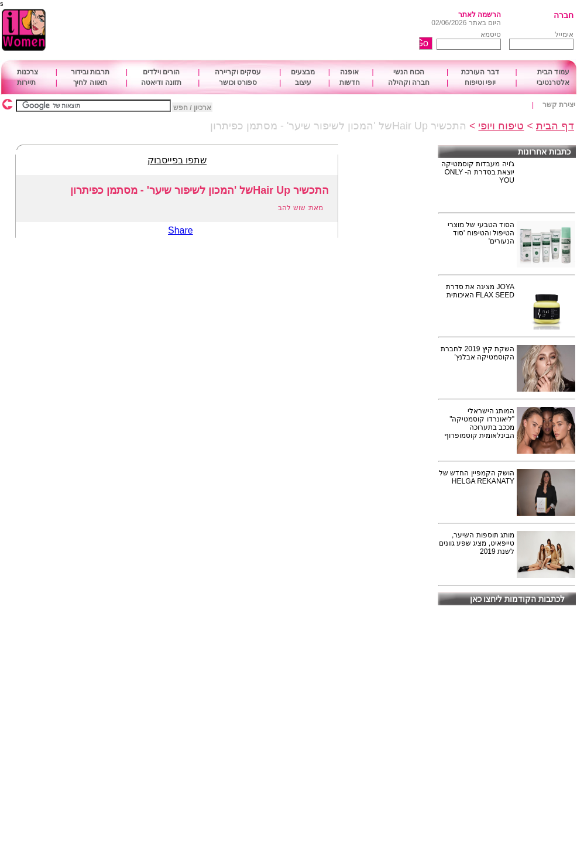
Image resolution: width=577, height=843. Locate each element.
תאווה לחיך (90, 82)
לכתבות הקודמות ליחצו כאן (517, 599)
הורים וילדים (161, 72)
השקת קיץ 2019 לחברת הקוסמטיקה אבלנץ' (477, 353)
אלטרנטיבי (553, 82)
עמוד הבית (553, 72)
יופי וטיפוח (480, 82)
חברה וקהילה (409, 82)
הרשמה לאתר (479, 15)
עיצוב (303, 82)
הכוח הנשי (408, 72)
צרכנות (27, 72)
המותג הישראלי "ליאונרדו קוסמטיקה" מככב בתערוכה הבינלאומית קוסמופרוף (479, 423)
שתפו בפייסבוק (177, 160)
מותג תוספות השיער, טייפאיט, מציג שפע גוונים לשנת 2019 (476, 543)
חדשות (349, 82)
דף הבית (555, 126)
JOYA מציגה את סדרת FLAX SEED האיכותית (480, 291)
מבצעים (303, 72)
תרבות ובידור (90, 72)
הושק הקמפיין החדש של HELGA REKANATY (476, 477)
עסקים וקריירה (238, 72)
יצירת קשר (558, 105)
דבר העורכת (480, 72)
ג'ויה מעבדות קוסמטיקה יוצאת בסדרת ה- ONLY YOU (477, 172)
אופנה (349, 72)
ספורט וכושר (238, 82)
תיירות (26, 82)
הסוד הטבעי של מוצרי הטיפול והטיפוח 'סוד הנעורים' (481, 233)
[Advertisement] (256, 30)
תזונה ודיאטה (161, 82)
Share (180, 230)
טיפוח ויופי (501, 126)
